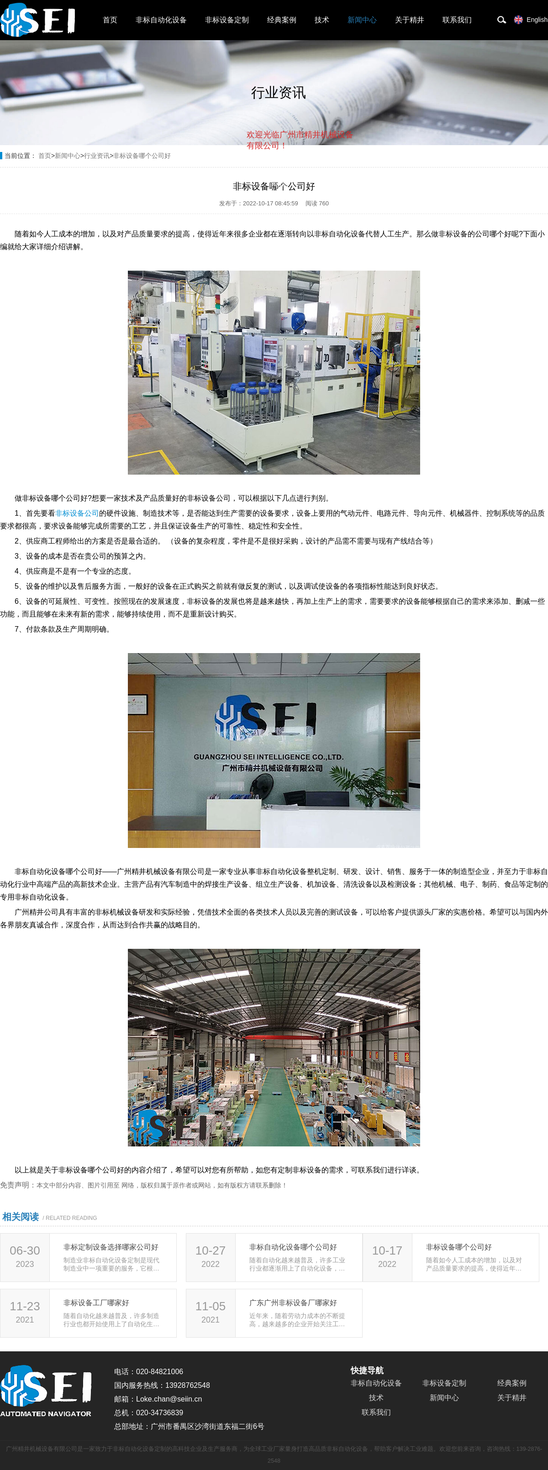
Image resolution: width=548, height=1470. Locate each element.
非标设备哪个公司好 (142, 155)
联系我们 (457, 20)
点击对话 (336, 183)
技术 (322, 20)
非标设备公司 (77, 513)
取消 (279, 183)
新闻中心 (362, 20)
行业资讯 (97, 155)
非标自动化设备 (161, 20)
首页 (110, 20)
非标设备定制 (227, 20)
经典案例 (281, 20)
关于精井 (409, 20)
